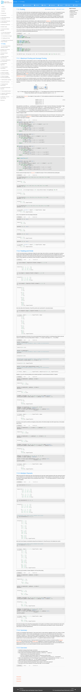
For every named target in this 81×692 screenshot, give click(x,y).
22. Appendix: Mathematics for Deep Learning (5, 94)
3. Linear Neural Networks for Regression (5, 18)
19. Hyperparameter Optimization (4, 85)
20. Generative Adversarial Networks (5, 88)
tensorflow (34, 175)
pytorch (19, 33)
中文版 (75, 5)
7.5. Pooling (3, 43)
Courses (60, 5)
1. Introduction (3, 13)
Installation (3, 8)
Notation (3, 11)
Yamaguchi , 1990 (21, 76)
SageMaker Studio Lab (50, 9)
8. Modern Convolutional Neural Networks (5, 50)
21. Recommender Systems (5, 91)
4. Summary (72, 15)
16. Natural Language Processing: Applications (5, 77)
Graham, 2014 (35, 641)
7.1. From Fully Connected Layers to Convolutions (6, 33)
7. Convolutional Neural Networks (4, 29)
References (2, 100)
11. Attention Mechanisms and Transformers (5, 60)
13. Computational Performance (3, 67)
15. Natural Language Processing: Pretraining (4, 73)
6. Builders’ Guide (3, 26)
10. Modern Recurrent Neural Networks (4, 57)
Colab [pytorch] (60, 9)
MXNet (44, 5)
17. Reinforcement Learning (5, 79)
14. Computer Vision (4, 70)
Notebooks (52, 5)
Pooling (21, 1)
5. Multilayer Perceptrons (5, 24)
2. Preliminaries (3, 15)
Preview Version (27, 5)
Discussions (18, 676)
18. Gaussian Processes (4, 81)
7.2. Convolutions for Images (6, 36)
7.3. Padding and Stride (5, 38)
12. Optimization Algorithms (3, 64)
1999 (27, 73)
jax (29, 33)
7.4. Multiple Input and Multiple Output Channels (7, 41)
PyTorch (36, 5)
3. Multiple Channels (73, 14)
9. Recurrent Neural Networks (4, 53)
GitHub (68, 5)
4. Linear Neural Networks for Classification (5, 22)
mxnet (25, 33)
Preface (2, 6)
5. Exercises (72, 17)
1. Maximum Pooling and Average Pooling (74, 11)
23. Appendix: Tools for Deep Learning (4, 97)
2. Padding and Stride (73, 12)
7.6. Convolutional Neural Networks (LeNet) (5, 46)
